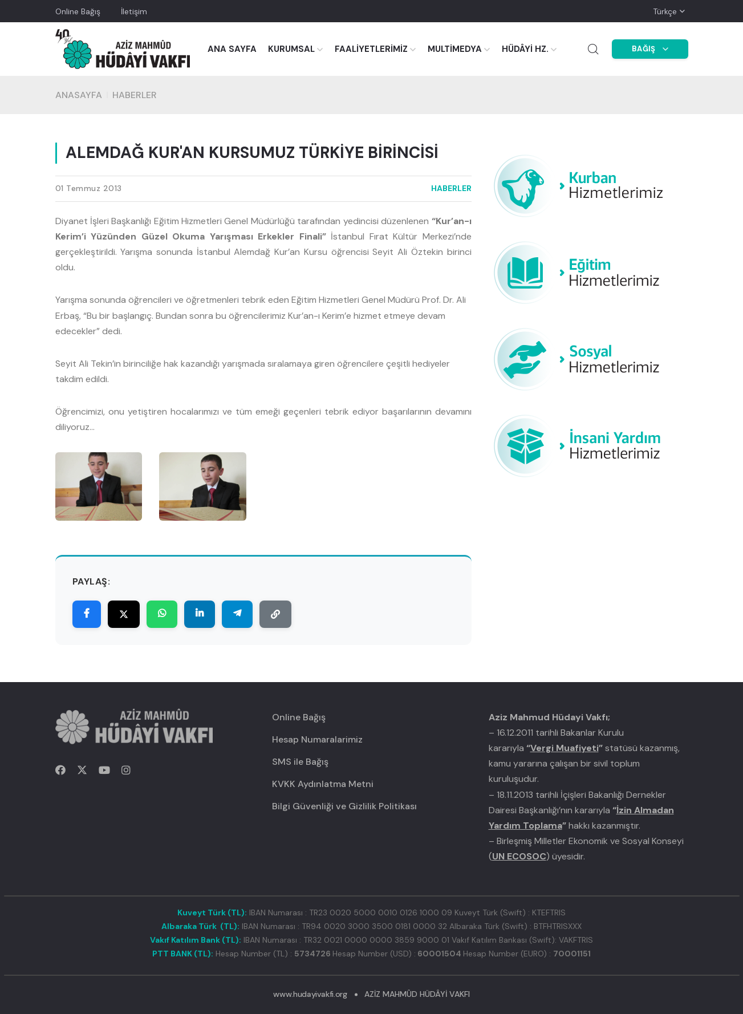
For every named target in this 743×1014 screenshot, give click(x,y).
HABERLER (134, 95)
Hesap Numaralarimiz (317, 739)
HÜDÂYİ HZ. (525, 49)
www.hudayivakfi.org (310, 994)
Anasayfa (78, 95)
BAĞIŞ (650, 49)
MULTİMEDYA (455, 49)
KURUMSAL (291, 49)
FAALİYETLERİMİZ (371, 49)
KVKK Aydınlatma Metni (322, 784)
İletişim (134, 11)
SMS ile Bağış (300, 762)
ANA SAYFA (232, 49)
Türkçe (665, 11)
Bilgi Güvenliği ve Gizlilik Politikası (344, 806)
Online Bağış (77, 11)
